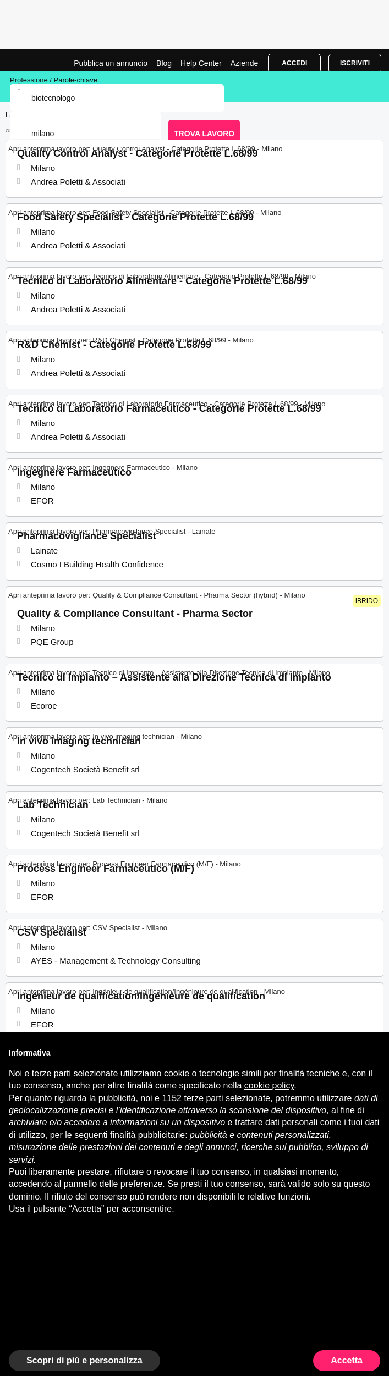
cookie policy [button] (269, 1085)
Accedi (294, 63)
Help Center (201, 63)
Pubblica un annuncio (110, 63)
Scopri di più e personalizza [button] (84, 1360)
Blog (164, 63)
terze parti (203, 1098)
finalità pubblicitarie (147, 1135)
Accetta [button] (347, 1360)
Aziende (245, 63)
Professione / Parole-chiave (53, 80)
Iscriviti (355, 63)
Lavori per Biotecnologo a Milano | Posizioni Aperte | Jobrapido (35, 60)
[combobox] (85, 133)
